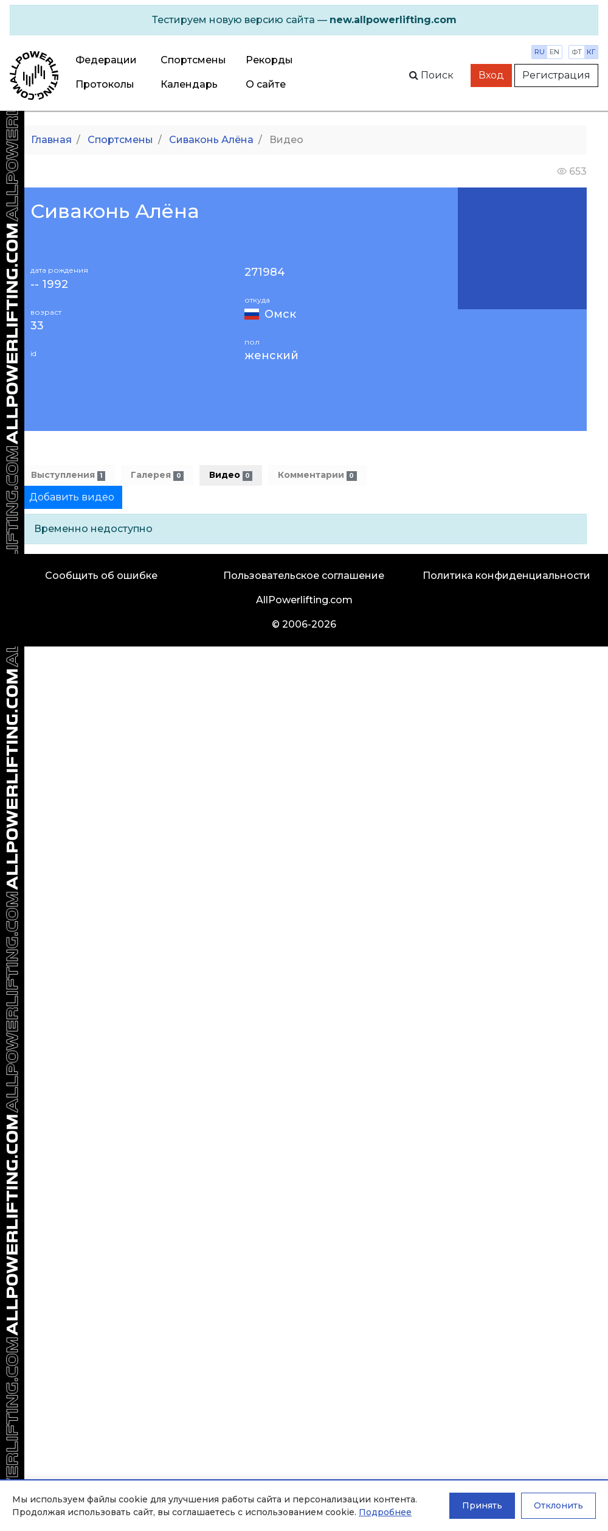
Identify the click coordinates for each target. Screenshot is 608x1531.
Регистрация (556, 75)
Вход (491, 75)
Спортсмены (193, 60)
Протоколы (104, 84)
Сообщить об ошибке (101, 575)
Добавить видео (71, 497)
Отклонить (558, 1505)
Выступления (68, 475)
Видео (230, 475)
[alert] (304, 20)
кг (591, 51)
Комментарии (317, 475)
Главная (51, 139)
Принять (482, 1505)
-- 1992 (49, 284)
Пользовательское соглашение (303, 575)
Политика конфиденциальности (506, 575)
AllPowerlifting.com (304, 600)
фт (577, 51)
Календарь (189, 84)
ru (539, 51)
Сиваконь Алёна (211, 139)
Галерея (157, 475)
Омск (280, 314)
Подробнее (385, 1512)
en (554, 51)
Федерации (106, 60)
